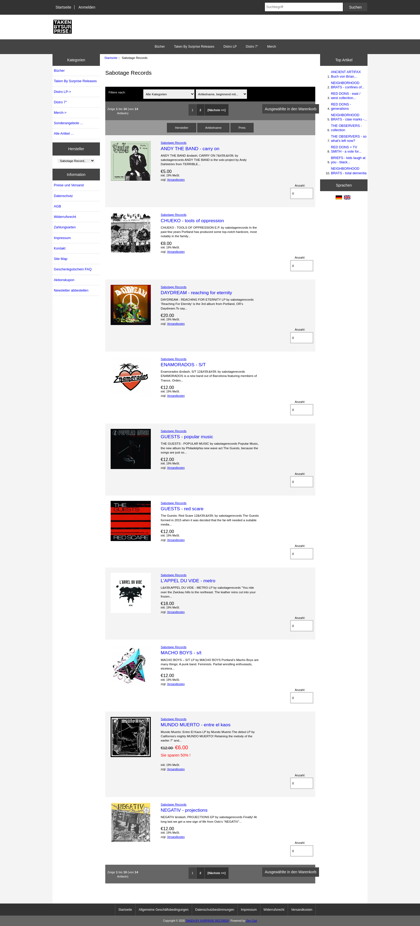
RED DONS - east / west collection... (345, 96)
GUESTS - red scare (182, 508)
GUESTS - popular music (187, 436)
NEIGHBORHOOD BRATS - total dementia (348, 171)
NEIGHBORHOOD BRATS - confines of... (347, 85)
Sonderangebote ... (68, 123)
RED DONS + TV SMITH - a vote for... (346, 149)
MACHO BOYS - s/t (181, 652)
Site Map (60, 259)
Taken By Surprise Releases (194, 46)
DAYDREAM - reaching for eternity (196, 292)
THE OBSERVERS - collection (346, 128)
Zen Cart (251, 920)
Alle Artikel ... (64, 133)
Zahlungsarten (65, 227)
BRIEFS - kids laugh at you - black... (348, 160)
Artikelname (213, 127)
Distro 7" (252, 46)
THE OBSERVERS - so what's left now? (348, 138)
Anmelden (86, 7)
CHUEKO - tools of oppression (192, 220)
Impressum (62, 238)
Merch (271, 46)
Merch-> (60, 113)
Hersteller (76, 149)
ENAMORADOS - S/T (183, 364)
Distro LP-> (62, 92)
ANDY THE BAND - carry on (190, 148)
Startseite (63, 7)
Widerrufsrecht (65, 217)
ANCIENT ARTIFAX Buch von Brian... (346, 74)
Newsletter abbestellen (71, 290)
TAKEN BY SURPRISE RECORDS (207, 920)
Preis (241, 127)
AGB (57, 206)
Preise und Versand (69, 185)
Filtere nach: (117, 92)
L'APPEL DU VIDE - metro (188, 580)
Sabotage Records (173, 142)
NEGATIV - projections (184, 810)
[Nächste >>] (217, 110)
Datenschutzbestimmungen (214, 910)
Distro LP (230, 46)
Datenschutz (63, 196)
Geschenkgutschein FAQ (73, 269)
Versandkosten (176, 179)
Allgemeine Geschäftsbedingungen (164, 910)
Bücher (160, 46)
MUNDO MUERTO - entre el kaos (195, 724)
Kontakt (59, 248)
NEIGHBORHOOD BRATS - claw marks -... (349, 117)
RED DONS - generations (341, 106)
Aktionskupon (64, 280)
